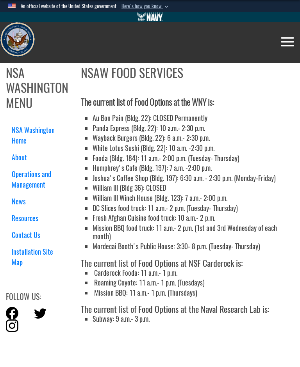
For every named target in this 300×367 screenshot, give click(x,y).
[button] (145, 6)
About (22, 157)
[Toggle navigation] (287, 41)
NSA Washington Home (33, 135)
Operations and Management (31, 179)
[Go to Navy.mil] (150, 17)
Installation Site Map (32, 257)
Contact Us (26, 235)
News (19, 201)
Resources (28, 218)
